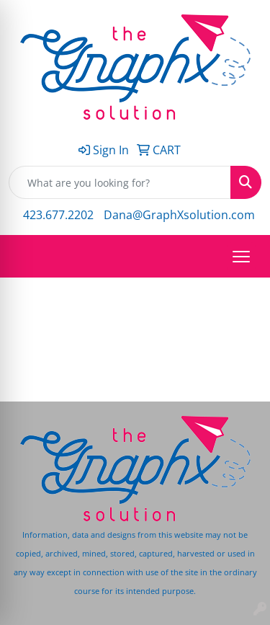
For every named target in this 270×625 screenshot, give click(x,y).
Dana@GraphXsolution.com (179, 215)
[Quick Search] (120, 182)
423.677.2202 (58, 215)
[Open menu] (241, 256)
